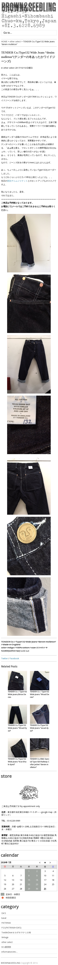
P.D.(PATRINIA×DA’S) (11, 927)
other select (9, 67)
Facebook (14, 658)
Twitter (4, 658)
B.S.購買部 (6, 947)
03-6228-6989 (13, 820)
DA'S (3, 913)
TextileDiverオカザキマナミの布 (16, 932)
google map (46, 812)
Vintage (4, 937)
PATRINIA (6, 922)
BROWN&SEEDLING (10, 962)
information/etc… (9, 951)
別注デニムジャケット (17, 180)
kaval (3, 918)
